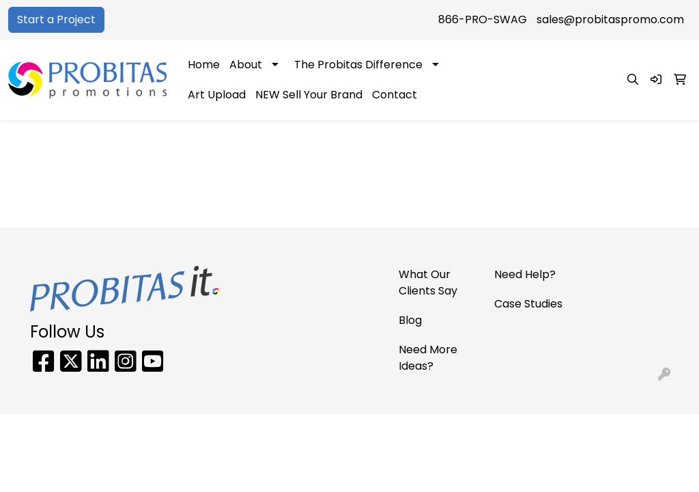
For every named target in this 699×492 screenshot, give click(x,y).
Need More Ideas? (428, 358)
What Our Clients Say (428, 282)
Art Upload (217, 94)
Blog (410, 320)
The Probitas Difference (358, 64)
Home (204, 64)
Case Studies (528, 304)
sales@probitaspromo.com (610, 19)
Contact (394, 94)
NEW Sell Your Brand (308, 94)
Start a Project (56, 19)
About (245, 64)
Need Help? (525, 274)
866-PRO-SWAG (482, 19)
